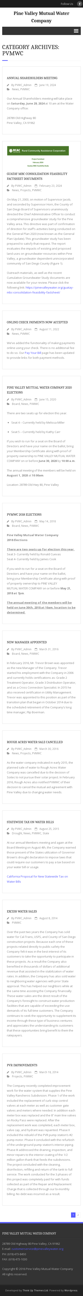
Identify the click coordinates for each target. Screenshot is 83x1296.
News (15, 89)
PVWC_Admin (23, 85)
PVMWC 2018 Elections (24, 515)
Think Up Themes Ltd (35, 1290)
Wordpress (70, 1290)
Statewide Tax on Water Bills (30, 822)
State (46, 833)
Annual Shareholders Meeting (32, 78)
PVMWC (25, 89)
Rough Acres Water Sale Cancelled (35, 742)
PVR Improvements (22, 1065)
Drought (17, 833)
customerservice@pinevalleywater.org (37, 1249)
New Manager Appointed (27, 642)
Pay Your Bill (33, 353)
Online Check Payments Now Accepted (37, 322)
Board (16, 404)
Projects (25, 190)
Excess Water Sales (22, 911)
